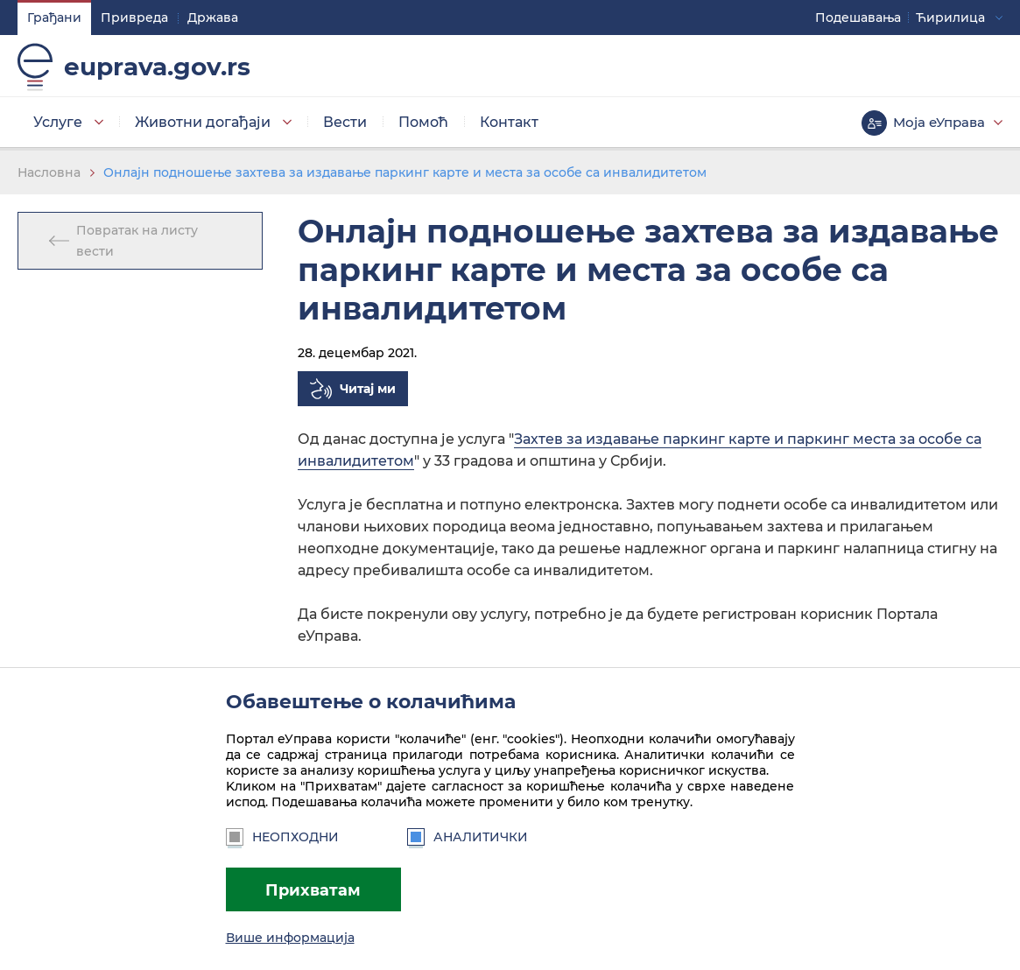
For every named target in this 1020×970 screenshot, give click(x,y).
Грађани (54, 17)
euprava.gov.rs (157, 66)
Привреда (134, 17)
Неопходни (282, 837)
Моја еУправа (939, 122)
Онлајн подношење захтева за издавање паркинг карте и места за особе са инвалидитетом (405, 172)
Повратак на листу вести (137, 240)
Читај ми (368, 389)
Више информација (290, 937)
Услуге (57, 122)
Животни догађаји (203, 122)
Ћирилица (950, 17)
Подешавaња (858, 17)
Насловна (49, 172)
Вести (345, 122)
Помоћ (423, 122)
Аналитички (467, 837)
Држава (212, 17)
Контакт (509, 122)
